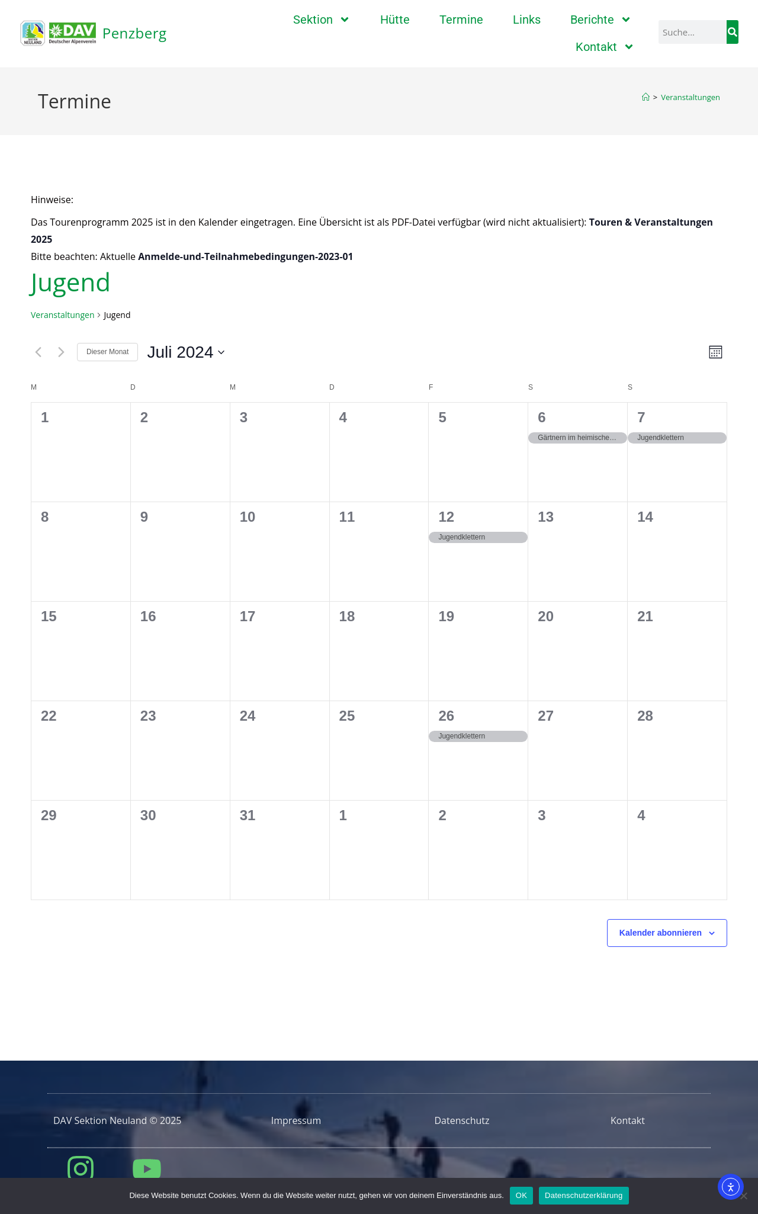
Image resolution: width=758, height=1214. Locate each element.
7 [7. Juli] (641, 417)
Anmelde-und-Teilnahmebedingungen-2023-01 (246, 256)
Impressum (296, 1120)
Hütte (395, 19)
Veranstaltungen (690, 97)
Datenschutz (461, 1120)
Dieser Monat (107, 352)
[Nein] (743, 1196)
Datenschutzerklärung (583, 1195)
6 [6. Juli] (541, 417)
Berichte (601, 19)
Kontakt (605, 47)
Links (527, 19)
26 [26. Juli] (446, 716)
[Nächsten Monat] (61, 352)
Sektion (322, 19)
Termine (461, 19)
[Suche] (732, 32)
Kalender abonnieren (660, 932)
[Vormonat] (38, 352)
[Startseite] (646, 97)
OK (521, 1195)
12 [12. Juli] (446, 517)
